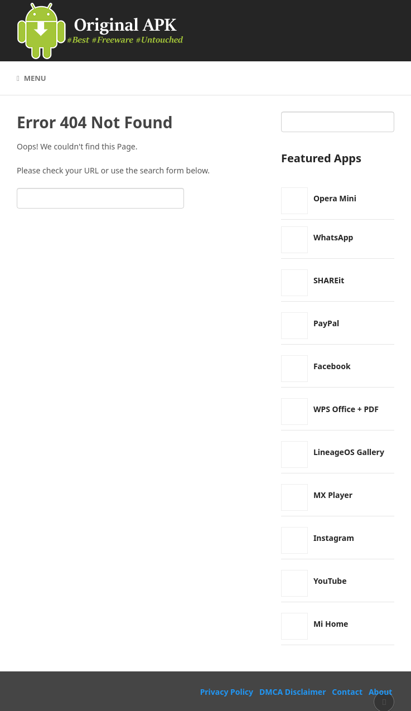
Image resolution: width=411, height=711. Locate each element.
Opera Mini (334, 198)
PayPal (326, 323)
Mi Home (331, 623)
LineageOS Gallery (348, 452)
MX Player (332, 495)
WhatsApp (333, 237)
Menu (35, 78)
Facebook (332, 366)
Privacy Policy (226, 691)
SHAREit (328, 280)
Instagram (333, 538)
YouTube (330, 580)
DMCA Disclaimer (292, 691)
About (380, 691)
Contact (347, 691)
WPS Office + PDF (346, 409)
